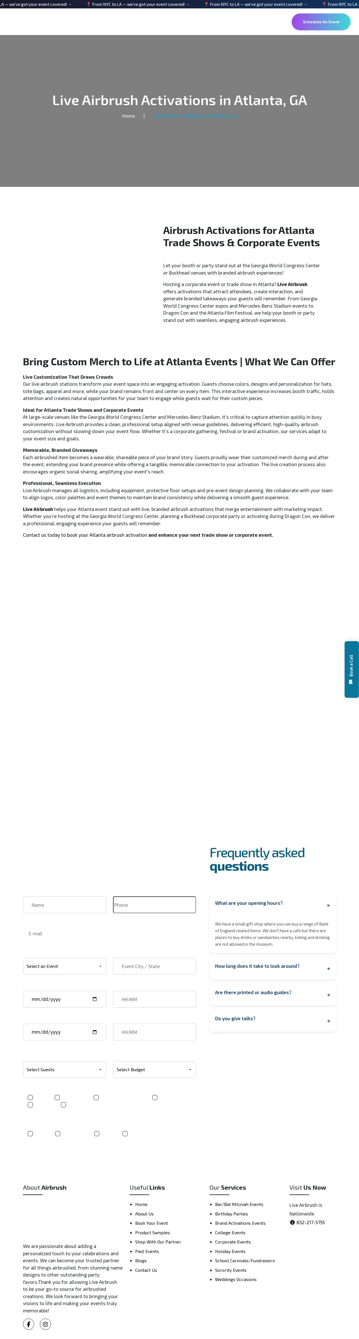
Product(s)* (35, 1090)
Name (29, 893)
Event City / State (132, 954)
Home (128, 115)
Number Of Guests (42, 1053)
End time (122, 1020)
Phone (120, 893)
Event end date (39, 1020)
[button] (352, 669)
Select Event (36, 954)
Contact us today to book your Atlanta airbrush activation (85, 535)
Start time (124, 987)
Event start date (40, 987)
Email (29, 921)
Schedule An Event (321, 21)
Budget (120, 1053)
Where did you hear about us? (55, 1121)
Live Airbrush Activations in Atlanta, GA (195, 115)
